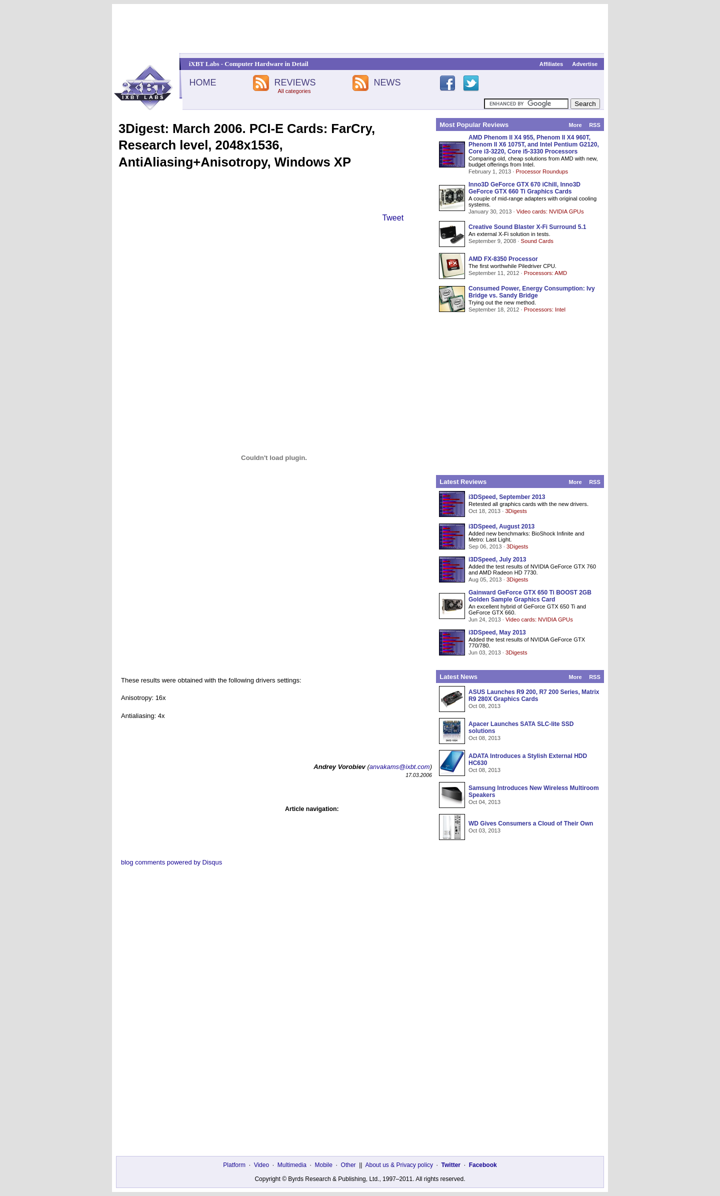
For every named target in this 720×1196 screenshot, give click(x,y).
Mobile (323, 1165)
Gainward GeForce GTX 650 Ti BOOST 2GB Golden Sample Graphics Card (530, 596)
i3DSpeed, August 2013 (501, 526)
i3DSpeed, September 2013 (506, 497)
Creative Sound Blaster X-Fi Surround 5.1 (527, 227)
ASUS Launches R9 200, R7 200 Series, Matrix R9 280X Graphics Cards (533, 695)
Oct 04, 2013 (484, 802)
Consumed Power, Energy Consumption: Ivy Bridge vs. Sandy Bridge (531, 292)
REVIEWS (295, 83)
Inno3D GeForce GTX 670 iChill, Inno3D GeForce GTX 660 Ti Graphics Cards (524, 188)
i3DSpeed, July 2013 (497, 559)
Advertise (585, 64)
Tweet (393, 218)
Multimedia (292, 1165)
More (575, 125)
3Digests (516, 511)
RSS (594, 125)
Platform (234, 1165)
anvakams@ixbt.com (400, 766)
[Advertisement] (360, 28)
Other (348, 1165)
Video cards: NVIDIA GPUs (550, 211)
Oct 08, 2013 (484, 706)
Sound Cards (536, 241)
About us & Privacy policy (398, 1165)
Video (261, 1165)
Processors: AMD (545, 273)
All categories (294, 91)
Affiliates (551, 64)
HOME (202, 83)
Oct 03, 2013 (484, 831)
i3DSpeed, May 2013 (497, 632)
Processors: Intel (545, 309)
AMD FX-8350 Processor (503, 259)
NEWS (387, 83)
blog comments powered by (171, 862)
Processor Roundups (542, 171)
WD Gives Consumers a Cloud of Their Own (530, 823)
